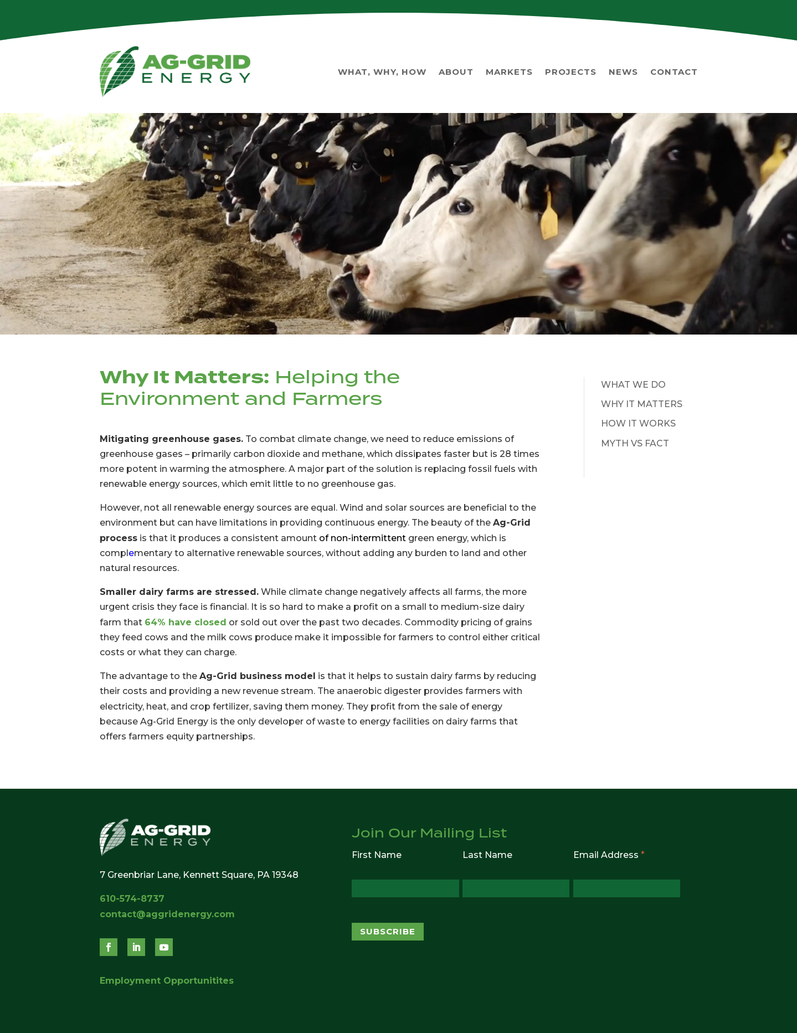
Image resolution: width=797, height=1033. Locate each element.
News (623, 71)
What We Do (633, 384)
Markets (509, 71)
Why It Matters (641, 404)
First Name (377, 855)
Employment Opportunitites (167, 980)
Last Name (487, 855)
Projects (571, 71)
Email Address (609, 855)
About (456, 71)
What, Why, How (382, 71)
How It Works (638, 423)
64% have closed (186, 622)
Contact (674, 71)
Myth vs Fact (635, 443)
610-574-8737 (132, 898)
